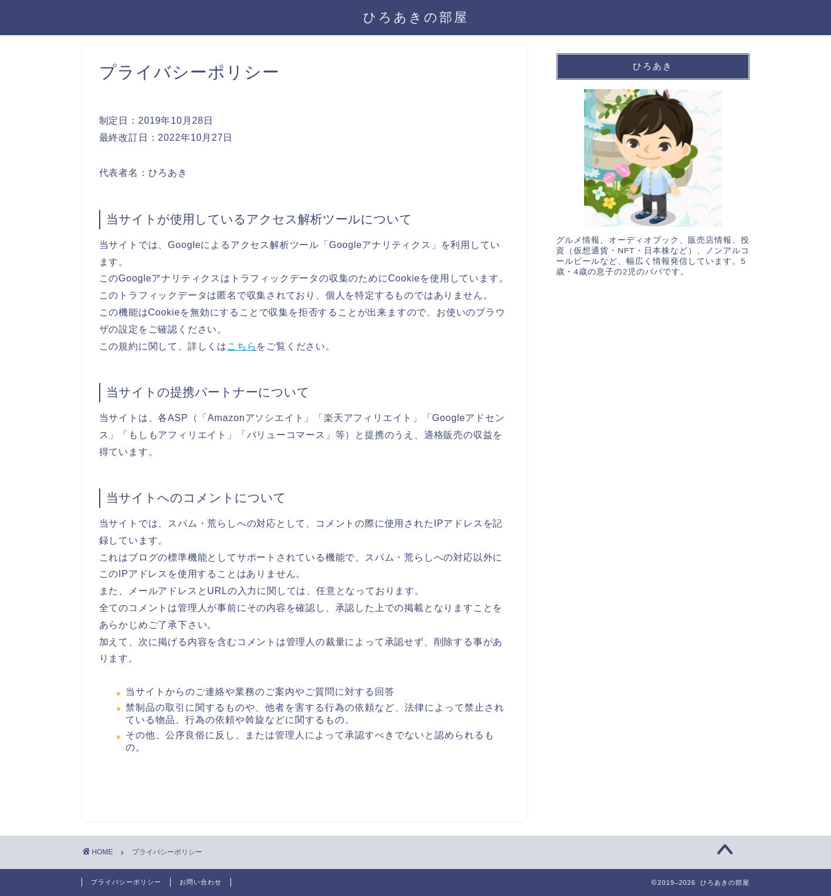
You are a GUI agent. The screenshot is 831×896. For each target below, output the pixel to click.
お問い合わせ (200, 881)
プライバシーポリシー (126, 881)
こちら (241, 346)
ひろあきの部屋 (416, 17)
